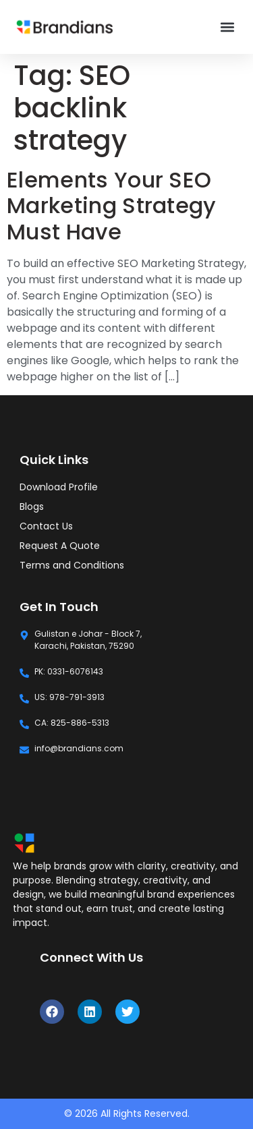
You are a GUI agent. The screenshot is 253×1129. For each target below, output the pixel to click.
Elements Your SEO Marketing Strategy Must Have (112, 206)
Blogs (32, 506)
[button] (228, 27)
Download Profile (59, 487)
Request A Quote (60, 545)
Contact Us (46, 526)
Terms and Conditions (72, 565)
